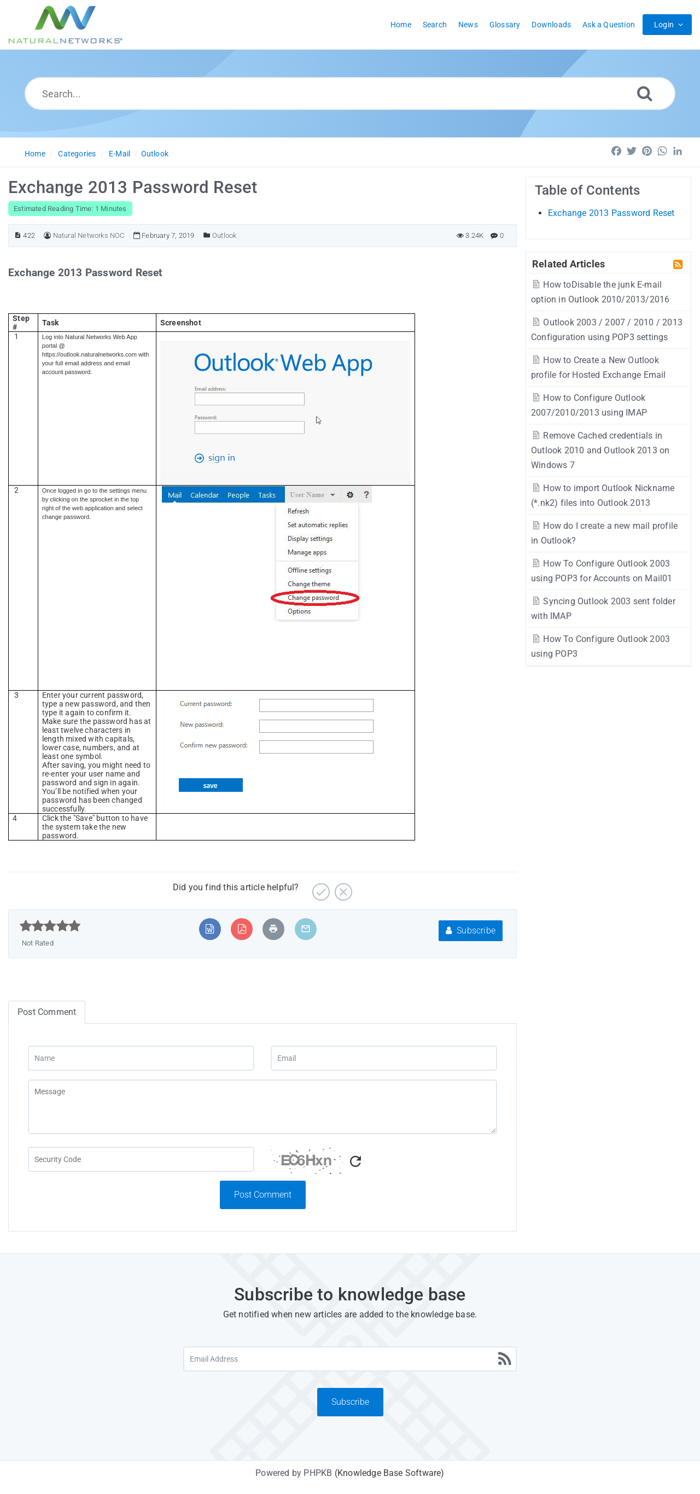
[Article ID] (17, 235)
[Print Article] (273, 929)
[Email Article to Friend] (306, 929)
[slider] (50, 925)
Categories (77, 153)
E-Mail (119, 153)
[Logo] (65, 24)
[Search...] (350, 93)
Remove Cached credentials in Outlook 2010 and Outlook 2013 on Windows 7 (600, 450)
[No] (342, 888)
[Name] (141, 1058)
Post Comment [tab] (47, 1012)
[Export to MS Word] (210, 929)
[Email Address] (350, 1359)
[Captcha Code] (383, 1164)
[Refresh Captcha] (355, 1161)
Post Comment (262, 1194)
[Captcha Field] (141, 1159)
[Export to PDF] (242, 929)
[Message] (262, 1106)
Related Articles (568, 263)
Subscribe (470, 930)
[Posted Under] (207, 235)
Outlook (154, 153)
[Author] (47, 235)
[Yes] (320, 888)
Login (664, 24)
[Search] (645, 93)
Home (35, 153)
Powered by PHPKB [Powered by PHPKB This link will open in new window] (293, 1473)
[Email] (384, 1058)
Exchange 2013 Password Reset (611, 213)
